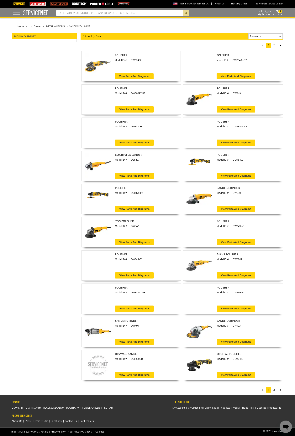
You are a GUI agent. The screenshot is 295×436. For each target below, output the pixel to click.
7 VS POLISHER (124, 221)
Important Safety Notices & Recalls (29, 431)
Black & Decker (52, 407)
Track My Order (239, 3)
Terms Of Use (40, 421)
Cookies (99, 431)
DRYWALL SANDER (127, 354)
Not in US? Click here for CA (194, 3)
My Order (193, 407)
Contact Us (71, 421)
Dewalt (37, 26)
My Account (178, 407)
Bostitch (71, 407)
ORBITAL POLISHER (229, 354)
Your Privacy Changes (80, 431)
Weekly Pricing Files (243, 407)
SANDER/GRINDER (228, 188)
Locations (56, 421)
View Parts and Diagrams (134, 76)
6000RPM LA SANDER (128, 155)
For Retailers (87, 421)
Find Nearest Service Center (268, 3)
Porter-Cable (90, 407)
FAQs (27, 421)
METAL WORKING (55, 26)
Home (21, 26)
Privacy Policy (58, 431)
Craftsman (32, 407)
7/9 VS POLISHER (227, 254)
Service (35, 12)
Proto (107, 407)
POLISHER (121, 55)
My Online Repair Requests (215, 407)
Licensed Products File (269, 407)
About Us (219, 3)
